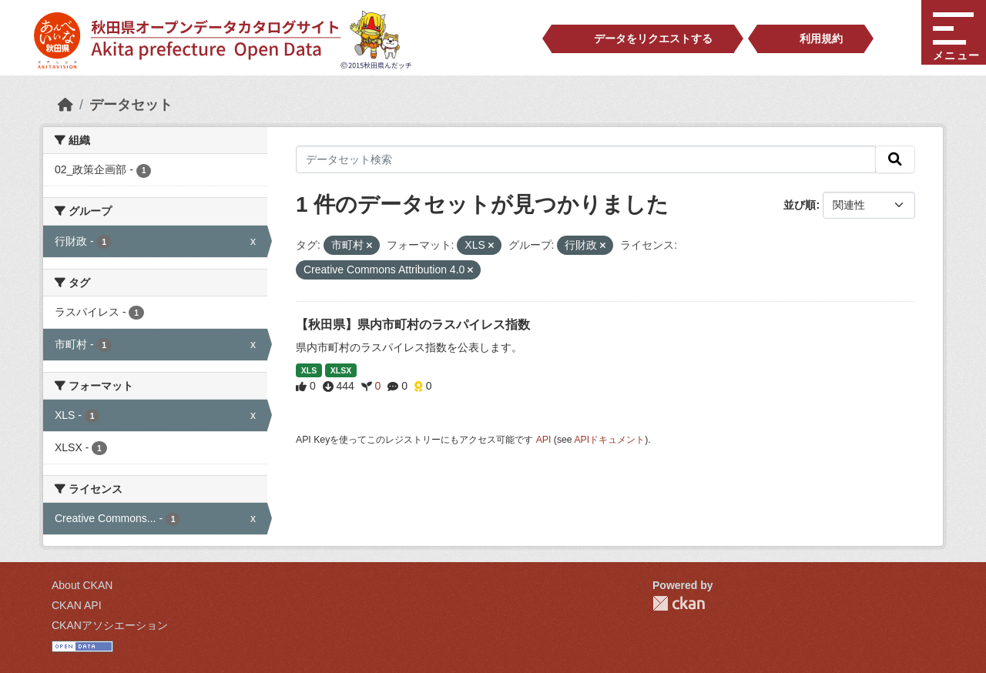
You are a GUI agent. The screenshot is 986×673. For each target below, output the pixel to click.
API (544, 439)
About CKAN (82, 585)
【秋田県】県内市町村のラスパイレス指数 (413, 324)
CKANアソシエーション (110, 625)
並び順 (799, 205)
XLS (309, 370)
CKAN (678, 603)
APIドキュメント (609, 439)
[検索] (895, 159)
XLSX (340, 370)
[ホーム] (65, 104)
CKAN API (77, 605)
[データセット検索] (586, 159)
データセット (131, 104)
